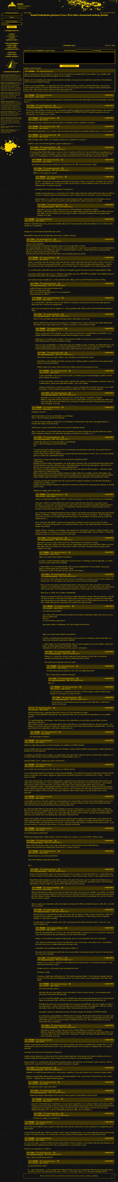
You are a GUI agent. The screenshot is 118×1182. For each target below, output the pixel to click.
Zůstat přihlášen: (12, 22)
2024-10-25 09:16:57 (52, 162)
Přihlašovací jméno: (11, 13)
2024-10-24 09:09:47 (53, 409)
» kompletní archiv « (11, 49)
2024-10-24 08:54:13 (56, 930)
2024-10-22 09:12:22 (49, 853)
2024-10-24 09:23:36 (49, 137)
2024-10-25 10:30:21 (56, 179)
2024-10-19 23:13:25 (45, 830)
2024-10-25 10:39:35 (60, 395)
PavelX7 (3, 82)
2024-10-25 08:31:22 (56, 960)
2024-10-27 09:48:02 (64, 654)
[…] (20, 90)
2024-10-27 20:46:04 (49, 1093)
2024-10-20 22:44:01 (49, 285)
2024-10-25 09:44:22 (56, 496)
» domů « (11, 34)
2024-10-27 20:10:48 (49, 1084)
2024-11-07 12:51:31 (45, 1155)
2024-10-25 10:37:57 (56, 540)
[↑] (54, 108)
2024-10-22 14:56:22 (49, 871)
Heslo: (12, 17)
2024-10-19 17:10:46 (45, 221)
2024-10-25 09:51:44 (60, 373)
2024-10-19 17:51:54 (45, 107)
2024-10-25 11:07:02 (63, 608)
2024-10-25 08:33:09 (53, 316)
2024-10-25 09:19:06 (53, 170)
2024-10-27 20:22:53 (67, 668)
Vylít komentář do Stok (69, 68)
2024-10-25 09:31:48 (56, 355)
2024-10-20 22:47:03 (45, 843)
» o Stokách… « (11, 36)
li (33, 710)
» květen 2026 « (12, 45)
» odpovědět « (109, 97)
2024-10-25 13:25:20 (45, 1124)
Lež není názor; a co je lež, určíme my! (11, 118)
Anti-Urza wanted (9, 75)
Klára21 (2, 75)
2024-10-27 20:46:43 (67, 680)
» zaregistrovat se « (11, 30)
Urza (29, 13)
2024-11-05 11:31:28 (51, 734)
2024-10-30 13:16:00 (53, 1115)
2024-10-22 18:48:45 (52, 889)
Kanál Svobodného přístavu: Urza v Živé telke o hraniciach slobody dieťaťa (69, 15)
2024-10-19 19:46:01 (45, 710)
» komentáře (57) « (69, 45)
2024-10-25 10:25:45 (60, 986)
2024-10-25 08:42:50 (53, 439)
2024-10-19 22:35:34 (45, 798)
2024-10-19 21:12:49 (49, 128)
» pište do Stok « (12, 40)
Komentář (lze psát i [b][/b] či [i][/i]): (39, 50)
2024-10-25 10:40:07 (56, 207)
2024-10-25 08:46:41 (49, 149)
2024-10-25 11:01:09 (60, 576)
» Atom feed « (12, 54)
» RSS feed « (11, 52)
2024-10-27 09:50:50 (45, 1070)
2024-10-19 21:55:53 (45, 766)
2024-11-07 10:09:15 (45, 1140)
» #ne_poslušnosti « (12, 43)
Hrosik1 (31, 73)
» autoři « (11, 38)
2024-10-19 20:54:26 (45, 742)
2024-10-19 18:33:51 (49, 259)
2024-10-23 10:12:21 (53, 912)
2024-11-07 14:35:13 (49, 1163)
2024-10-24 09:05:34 (53, 300)
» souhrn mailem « (12, 56)
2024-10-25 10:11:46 (45, 1042)
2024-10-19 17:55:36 (45, 241)
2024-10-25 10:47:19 (60, 554)
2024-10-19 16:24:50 (45, 97)
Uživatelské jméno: (70, 50)
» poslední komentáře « (12, 72)
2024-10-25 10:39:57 (60, 1027)
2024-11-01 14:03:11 (71, 699)
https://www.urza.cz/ (36, 109)
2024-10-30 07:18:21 (52, 1101)
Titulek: (95, 50)
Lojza (2, 111)
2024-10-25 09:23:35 (46, 73)
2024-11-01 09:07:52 (71, 689)
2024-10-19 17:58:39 (49, 120)
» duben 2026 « (11, 47)
